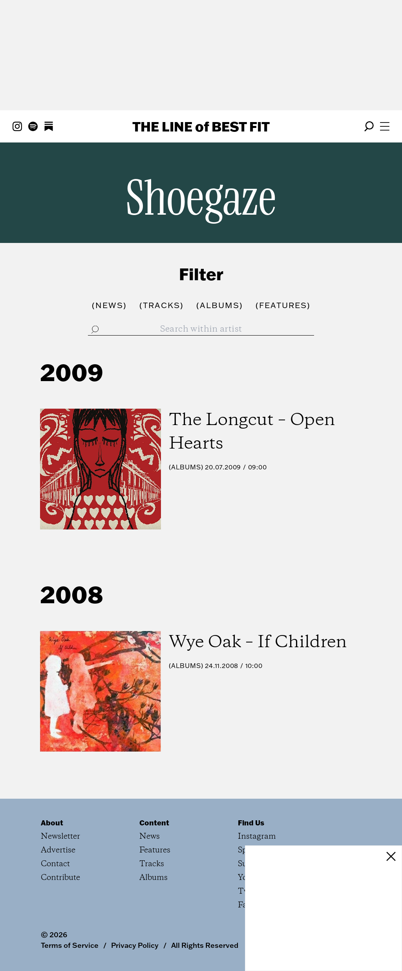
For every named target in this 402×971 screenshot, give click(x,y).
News (149, 836)
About (52, 822)
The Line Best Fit (201, 126)
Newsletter (60, 836)
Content (154, 822)
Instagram (257, 836)
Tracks (151, 864)
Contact (55, 864)
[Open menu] (384, 126)
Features (154, 850)
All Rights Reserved (204, 945)
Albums (186, 467)
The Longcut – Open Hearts (252, 432)
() (109, 305)
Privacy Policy (135, 945)
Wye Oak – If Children (258, 642)
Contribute (60, 877)
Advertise (58, 850)
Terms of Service (70, 945)
